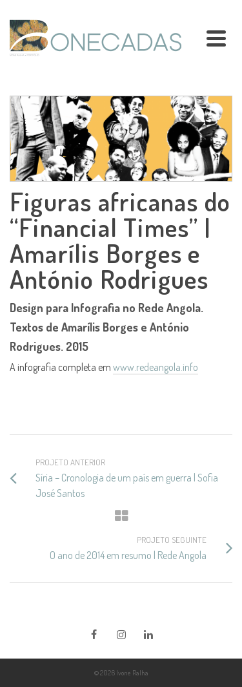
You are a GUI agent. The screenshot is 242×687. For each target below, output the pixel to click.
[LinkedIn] (148, 634)
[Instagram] (121, 634)
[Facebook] (94, 634)
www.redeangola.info (155, 367)
